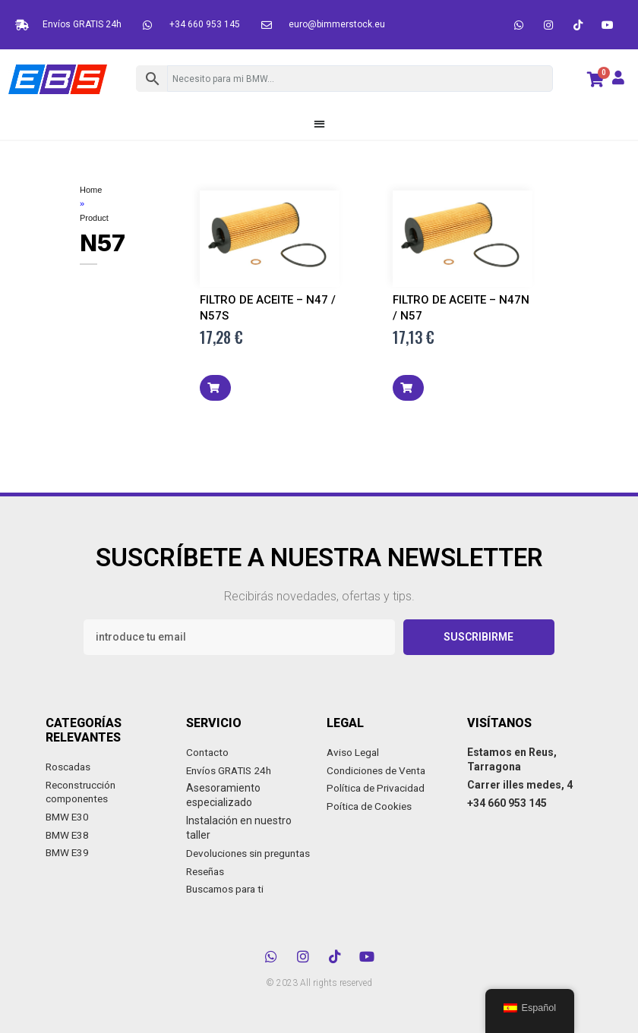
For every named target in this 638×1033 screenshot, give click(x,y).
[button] (319, 123)
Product (94, 218)
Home (91, 189)
